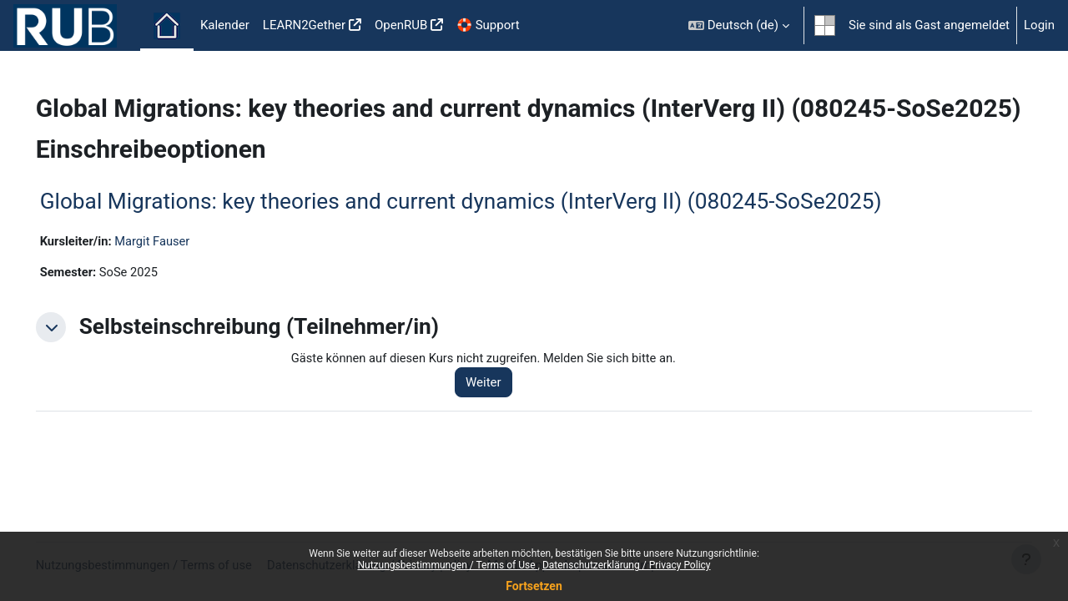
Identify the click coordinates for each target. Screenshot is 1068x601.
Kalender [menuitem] (224, 25)
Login (1039, 25)
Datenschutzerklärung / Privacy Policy (626, 565)
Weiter (499, 413)
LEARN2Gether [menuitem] (304, 25)
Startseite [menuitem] (167, 26)
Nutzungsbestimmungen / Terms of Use (447, 565)
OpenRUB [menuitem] (401, 25)
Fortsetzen (534, 586)
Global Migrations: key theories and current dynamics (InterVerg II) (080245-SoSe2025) (484, 231)
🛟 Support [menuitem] (487, 25)
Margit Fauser (178, 271)
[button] (739, 25)
